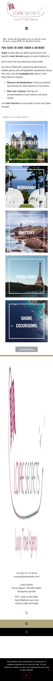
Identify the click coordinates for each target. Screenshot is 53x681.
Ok (26, 675)
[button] (26, 28)
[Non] (48, 669)
